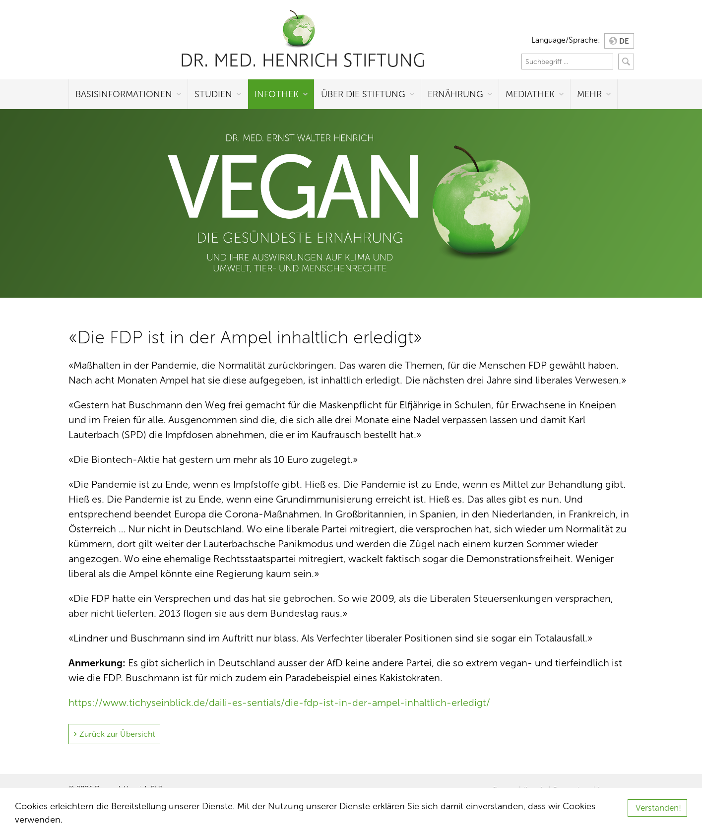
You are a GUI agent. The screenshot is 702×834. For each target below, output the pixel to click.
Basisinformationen (123, 94)
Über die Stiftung (363, 94)
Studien (213, 94)
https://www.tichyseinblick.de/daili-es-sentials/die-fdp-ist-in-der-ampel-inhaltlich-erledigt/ (279, 702)
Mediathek (530, 94)
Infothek (277, 94)
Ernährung (455, 94)
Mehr (589, 94)
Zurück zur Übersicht (117, 734)
